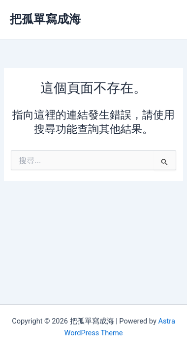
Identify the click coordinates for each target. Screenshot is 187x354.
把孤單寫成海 (45, 19)
